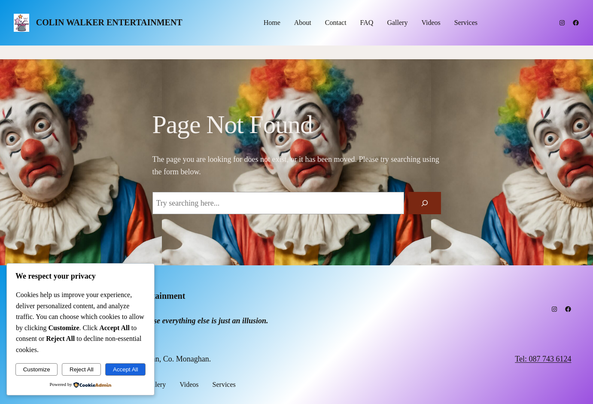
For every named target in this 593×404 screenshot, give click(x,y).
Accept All (125, 369)
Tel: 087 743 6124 (543, 359)
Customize (36, 369)
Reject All (82, 369)
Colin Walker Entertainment (109, 22)
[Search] (424, 203)
